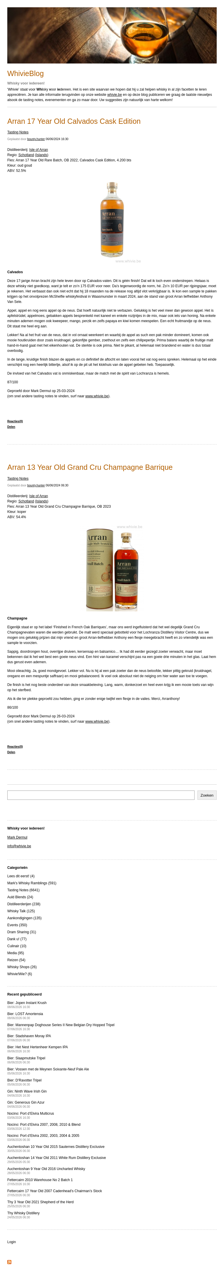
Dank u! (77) (17, 939)
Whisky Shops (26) (22, 967)
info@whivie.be (19, 846)
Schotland (26, 155)
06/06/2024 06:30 (57, 485)
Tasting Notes (18, 132)
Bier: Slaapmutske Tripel (26, 1060)
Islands (41, 155)
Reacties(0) (15, 421)
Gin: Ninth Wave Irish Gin (27, 1093)
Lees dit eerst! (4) (20, 876)
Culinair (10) (16, 946)
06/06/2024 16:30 (57, 139)
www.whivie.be (96, 396)
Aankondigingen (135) (24, 918)
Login (11, 1242)
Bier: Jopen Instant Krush (27, 1005)
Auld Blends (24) (20, 897)
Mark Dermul (17, 837)
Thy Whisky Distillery (23, 1215)
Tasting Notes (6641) (23, 890)
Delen (11, 426)
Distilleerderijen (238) (23, 904)
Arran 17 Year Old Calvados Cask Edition (74, 121)
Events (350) (17, 925)
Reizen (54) (16, 960)
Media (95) (15, 953)
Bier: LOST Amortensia (25, 1016)
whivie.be (114, 95)
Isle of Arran (38, 150)
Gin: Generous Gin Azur (25, 1104)
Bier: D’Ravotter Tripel (24, 1082)
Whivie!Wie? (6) (19, 974)
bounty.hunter (36, 139)
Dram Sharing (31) (21, 932)
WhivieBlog (25, 73)
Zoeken (207, 795)
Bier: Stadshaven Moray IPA (29, 1038)
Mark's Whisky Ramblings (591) (31, 883)
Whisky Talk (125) (21, 911)
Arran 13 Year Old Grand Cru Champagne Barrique (90, 467)
